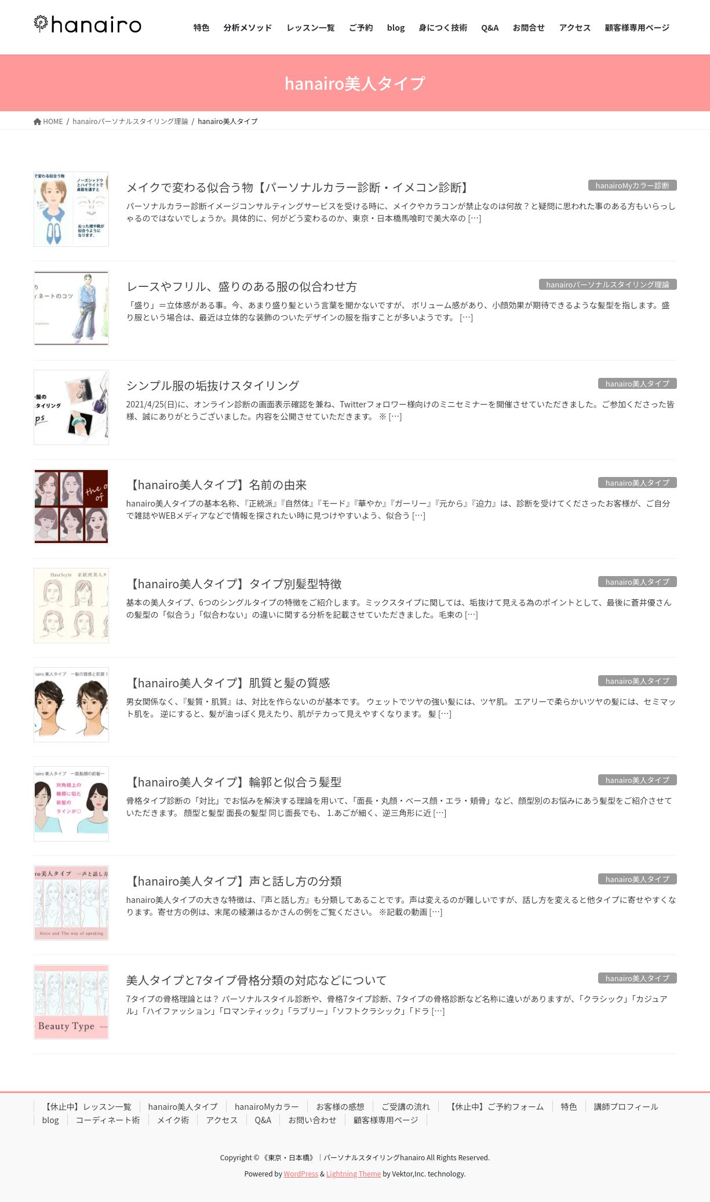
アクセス (222, 1119)
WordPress (301, 1173)
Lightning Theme (353, 1173)
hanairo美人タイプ (183, 1106)
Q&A (263, 1119)
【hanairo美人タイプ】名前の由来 (216, 484)
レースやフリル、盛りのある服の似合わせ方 (242, 286)
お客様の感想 (340, 1106)
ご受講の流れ (405, 1106)
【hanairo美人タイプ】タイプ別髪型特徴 (234, 583)
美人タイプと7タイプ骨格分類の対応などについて (257, 979)
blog (50, 1119)
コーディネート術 (108, 1119)
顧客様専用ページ (386, 1119)
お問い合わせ (312, 1119)
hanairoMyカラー (267, 1106)
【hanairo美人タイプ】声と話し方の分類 (234, 880)
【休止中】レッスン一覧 (87, 1106)
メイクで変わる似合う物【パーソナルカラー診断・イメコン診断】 (300, 187)
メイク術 (173, 1119)
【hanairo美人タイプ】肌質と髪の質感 (228, 682)
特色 (569, 1106)
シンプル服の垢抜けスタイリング (213, 385)
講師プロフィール (626, 1106)
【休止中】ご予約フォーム (495, 1106)
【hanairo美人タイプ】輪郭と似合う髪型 (234, 781)
